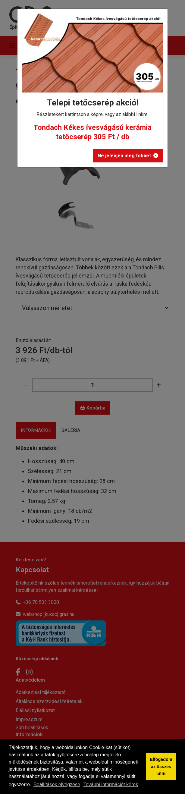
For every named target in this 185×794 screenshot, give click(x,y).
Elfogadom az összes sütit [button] (161, 766)
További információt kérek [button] (110, 784)
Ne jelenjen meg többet (128, 155)
